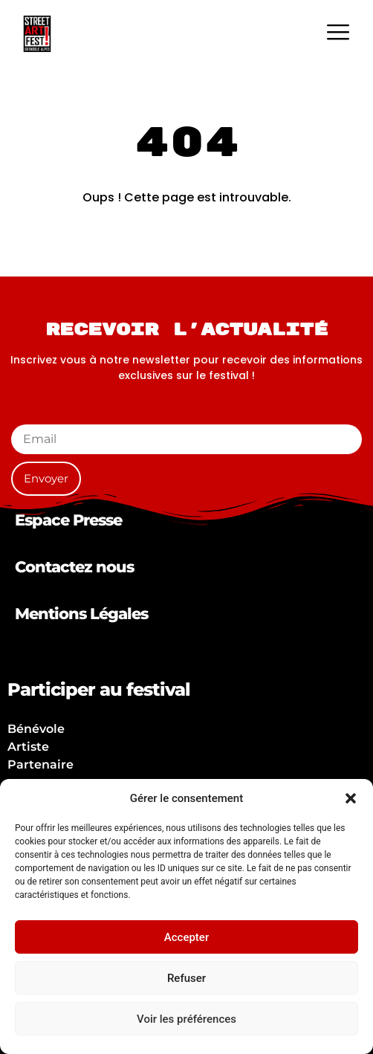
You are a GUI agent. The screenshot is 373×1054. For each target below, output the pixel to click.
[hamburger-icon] (337, 33)
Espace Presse (68, 520)
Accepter (186, 937)
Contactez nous (74, 566)
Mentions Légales (81, 613)
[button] (350, 798)
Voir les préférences (186, 1019)
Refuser (186, 978)
